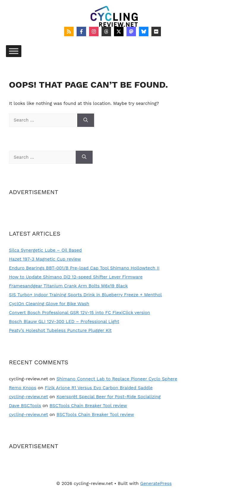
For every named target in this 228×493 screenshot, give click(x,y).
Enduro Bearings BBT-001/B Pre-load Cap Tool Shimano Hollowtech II (84, 268)
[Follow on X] (119, 31)
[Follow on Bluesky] (143, 31)
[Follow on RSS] (69, 31)
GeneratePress (156, 483)
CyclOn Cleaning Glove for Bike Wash (49, 303)
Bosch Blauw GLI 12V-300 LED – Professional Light (64, 321)
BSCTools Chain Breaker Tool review (88, 405)
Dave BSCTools (25, 405)
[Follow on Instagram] (94, 31)
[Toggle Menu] (13, 51)
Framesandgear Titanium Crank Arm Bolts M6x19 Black (68, 286)
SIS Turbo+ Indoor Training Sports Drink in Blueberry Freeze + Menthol (85, 294)
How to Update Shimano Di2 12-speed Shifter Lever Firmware (75, 277)
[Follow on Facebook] (81, 31)
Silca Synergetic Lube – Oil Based (45, 250)
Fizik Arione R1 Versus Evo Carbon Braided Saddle (99, 387)
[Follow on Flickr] (156, 31)
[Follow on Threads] (106, 31)
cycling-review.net (28, 396)
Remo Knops (22, 387)
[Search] (85, 120)
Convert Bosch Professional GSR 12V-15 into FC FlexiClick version (79, 312)
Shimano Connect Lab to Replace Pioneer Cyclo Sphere (116, 379)
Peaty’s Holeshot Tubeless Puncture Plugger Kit (60, 330)
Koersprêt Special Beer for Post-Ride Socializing (108, 396)
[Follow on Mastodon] (131, 31)
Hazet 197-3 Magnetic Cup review (45, 259)
